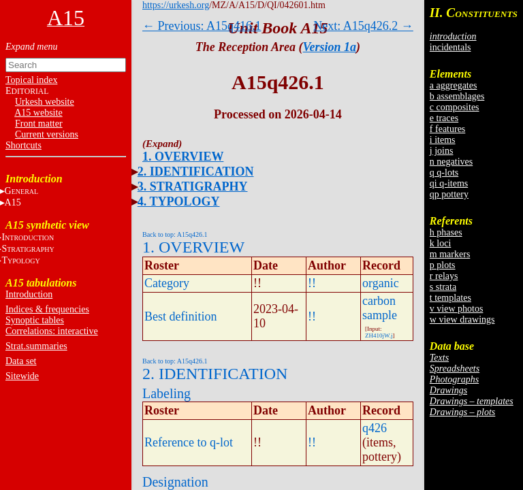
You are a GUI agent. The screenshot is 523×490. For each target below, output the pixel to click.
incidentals (450, 47)
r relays (444, 276)
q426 (374, 428)
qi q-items (449, 183)
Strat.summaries (36, 346)
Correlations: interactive (51, 331)
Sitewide (22, 376)
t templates (450, 298)
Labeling (166, 393)
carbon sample (379, 308)
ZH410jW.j (378, 335)
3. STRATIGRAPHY (193, 186)
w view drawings (462, 319)
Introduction (28, 294)
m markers (450, 254)
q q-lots (444, 172)
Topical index (31, 80)
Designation (175, 481)
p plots (443, 265)
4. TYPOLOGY (179, 201)
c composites (454, 107)
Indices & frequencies (47, 309)
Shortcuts (23, 145)
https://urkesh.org (175, 5)
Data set (20, 361)
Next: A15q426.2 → (363, 26)
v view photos (457, 309)
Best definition (180, 316)
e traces (444, 118)
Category (166, 283)
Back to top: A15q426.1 (175, 234)
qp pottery (449, 194)
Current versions (46, 134)
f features (447, 129)
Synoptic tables (34, 320)
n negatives (451, 162)
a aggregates (453, 85)
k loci (440, 243)
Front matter (39, 123)
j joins (442, 151)
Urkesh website (44, 102)
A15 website (38, 113)
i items (443, 140)
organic (380, 283)
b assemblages (457, 96)
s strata (443, 287)
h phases (446, 232)
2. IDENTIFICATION (196, 171)
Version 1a (330, 47)
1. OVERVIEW (182, 156)
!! (312, 283)
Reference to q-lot (188, 442)
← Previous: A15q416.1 (202, 26)
